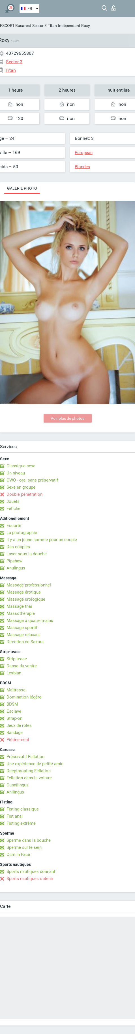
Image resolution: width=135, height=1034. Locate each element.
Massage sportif (22, 627)
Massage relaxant (23, 634)
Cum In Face (18, 854)
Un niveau (16, 473)
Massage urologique (26, 599)
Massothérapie (21, 613)
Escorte (14, 525)
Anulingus (16, 568)
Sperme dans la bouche (29, 840)
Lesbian (14, 673)
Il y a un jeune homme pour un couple (42, 539)
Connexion (113, 8)
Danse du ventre (22, 665)
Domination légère (24, 697)
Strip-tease (17, 658)
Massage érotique (24, 592)
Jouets (13, 501)
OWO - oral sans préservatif (32, 480)
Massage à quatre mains (30, 620)
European (84, 152)
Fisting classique (23, 809)
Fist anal (15, 816)
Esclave (14, 711)
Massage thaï (19, 606)
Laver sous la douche (27, 553)
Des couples (18, 546)
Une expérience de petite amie (35, 763)
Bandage (15, 732)
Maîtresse (16, 690)
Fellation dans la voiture (29, 777)
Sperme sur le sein (24, 847)
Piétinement (18, 739)
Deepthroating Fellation (29, 770)
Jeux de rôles (19, 725)
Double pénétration (24, 494)
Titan (52, 25)
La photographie (22, 532)
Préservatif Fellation (25, 756)
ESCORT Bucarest (15, 25)
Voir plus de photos (67, 418)
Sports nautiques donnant (31, 871)
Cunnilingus (18, 785)
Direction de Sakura (25, 641)
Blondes (82, 166)
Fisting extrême (21, 823)
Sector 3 (39, 25)
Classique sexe (21, 466)
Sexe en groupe (21, 487)
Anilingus (15, 792)
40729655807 (20, 53)
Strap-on (14, 718)
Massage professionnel (29, 585)
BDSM (12, 704)
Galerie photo (22, 188)
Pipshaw (14, 561)
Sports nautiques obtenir (30, 878)
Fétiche (13, 508)
